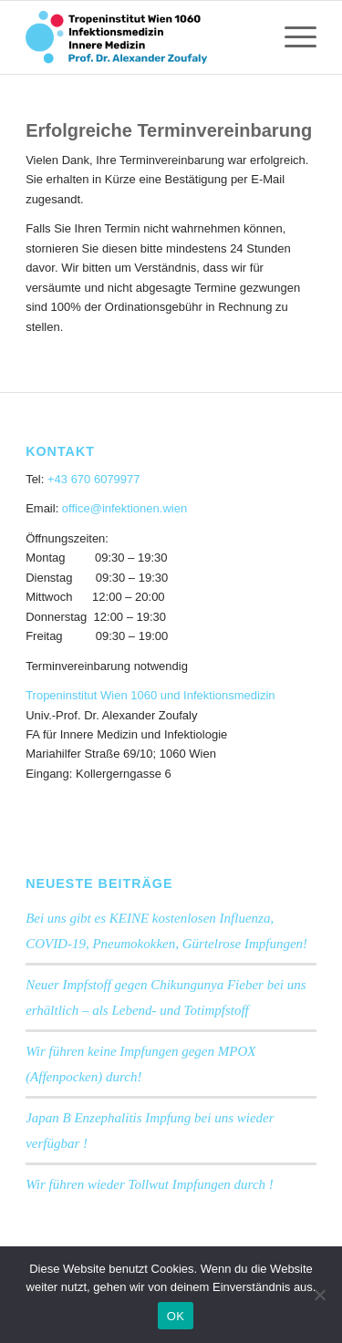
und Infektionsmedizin (218, 695)
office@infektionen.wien (124, 508)
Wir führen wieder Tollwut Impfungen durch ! (150, 1184)
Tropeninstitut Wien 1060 (91, 695)
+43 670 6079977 (93, 479)
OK (175, 1316)
